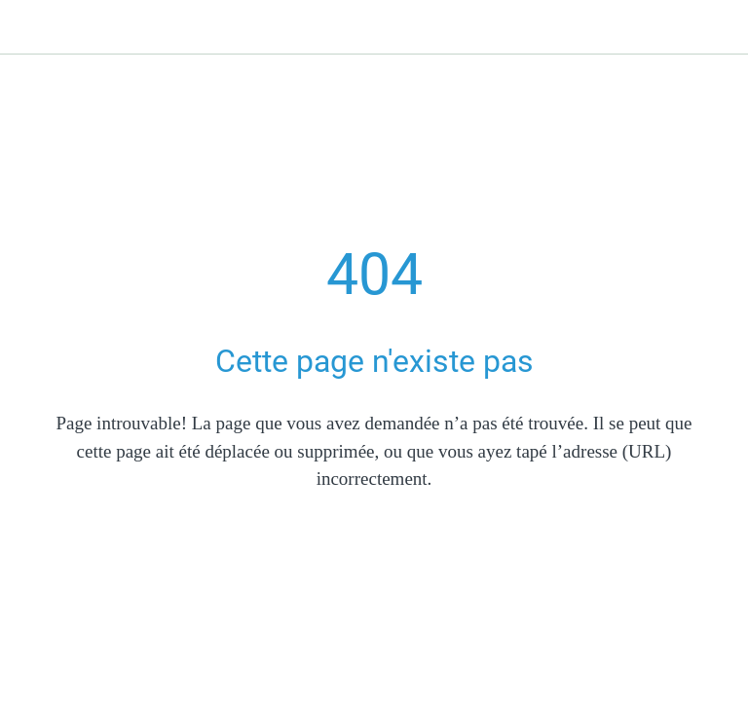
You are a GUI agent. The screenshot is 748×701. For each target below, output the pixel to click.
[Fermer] (27, 27)
